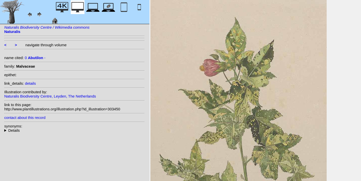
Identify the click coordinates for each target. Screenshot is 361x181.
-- (74, 130)
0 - (35, 58)
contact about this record (24, 117)
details (30, 83)
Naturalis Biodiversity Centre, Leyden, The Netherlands (50, 96)
